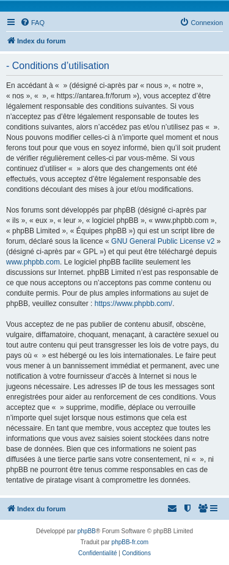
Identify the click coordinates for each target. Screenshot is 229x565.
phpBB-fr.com (130, 542)
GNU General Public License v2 (162, 241)
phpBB (87, 531)
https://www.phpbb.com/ (133, 303)
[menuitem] (32, 22)
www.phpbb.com (33, 262)
